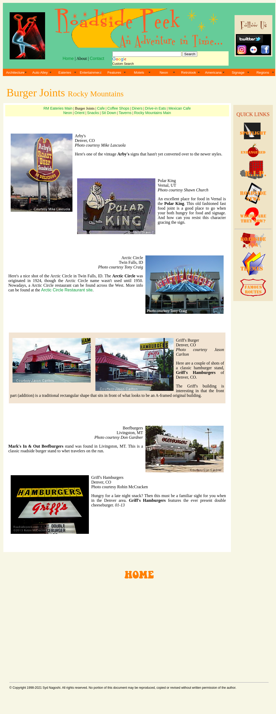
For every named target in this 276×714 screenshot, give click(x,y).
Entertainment (90, 72)
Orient (79, 113)
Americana (213, 72)
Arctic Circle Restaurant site (67, 290)
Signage (238, 72)
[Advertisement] (252, 383)
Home (68, 58)
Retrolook (188, 72)
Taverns (125, 113)
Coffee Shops (118, 108)
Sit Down (109, 113)
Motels (139, 72)
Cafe (101, 108)
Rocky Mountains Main (152, 113)
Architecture (15, 72)
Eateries (64, 72)
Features (114, 72)
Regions (262, 72)
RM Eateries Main (58, 108)
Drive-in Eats (155, 108)
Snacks (93, 113)
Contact (97, 58)
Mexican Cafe (179, 108)
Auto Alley (40, 72)
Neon (164, 72)
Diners (137, 108)
